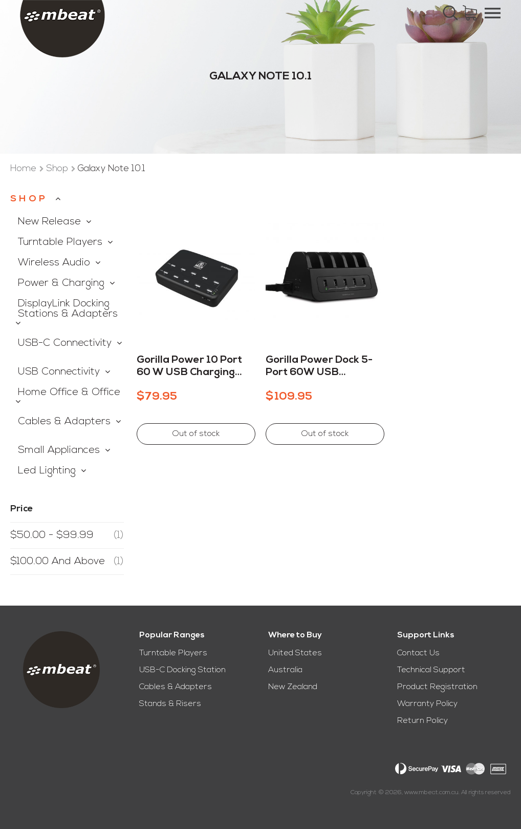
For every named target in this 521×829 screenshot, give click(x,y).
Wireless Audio (54, 263)
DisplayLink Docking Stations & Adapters (68, 309)
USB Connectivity (59, 372)
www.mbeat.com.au (431, 793)
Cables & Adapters (64, 422)
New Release (49, 222)
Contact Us (418, 653)
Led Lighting (47, 471)
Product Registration (437, 687)
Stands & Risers (170, 704)
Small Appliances (59, 450)
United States (295, 653)
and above (67, 561)
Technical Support (431, 670)
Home (24, 169)
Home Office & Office (69, 392)
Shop (58, 169)
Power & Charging (61, 283)
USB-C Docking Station (182, 670)
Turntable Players (60, 242)
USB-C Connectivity (65, 343)
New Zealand (292, 687)
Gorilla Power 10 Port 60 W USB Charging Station (189, 367)
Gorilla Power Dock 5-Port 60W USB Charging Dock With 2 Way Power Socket (319, 367)
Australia (285, 670)
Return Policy (422, 721)
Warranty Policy (427, 704)
